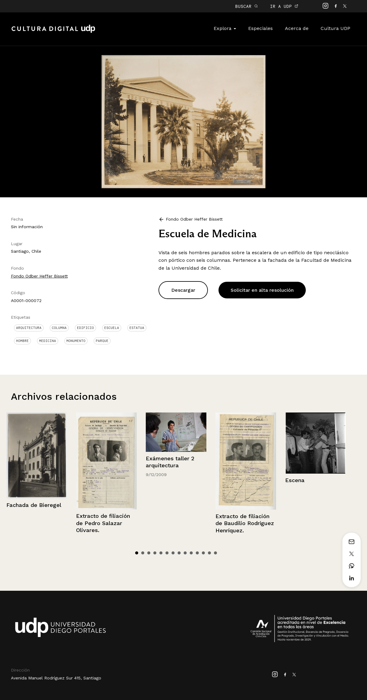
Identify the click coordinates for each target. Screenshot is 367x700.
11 (197, 552)
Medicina (47, 341)
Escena (295, 480)
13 (209, 552)
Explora (225, 28)
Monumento (75, 341)
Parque (102, 341)
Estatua (136, 328)
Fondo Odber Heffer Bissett (39, 276)
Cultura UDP (335, 28)
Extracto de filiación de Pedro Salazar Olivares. (103, 523)
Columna (59, 328)
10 (191, 552)
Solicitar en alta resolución (262, 290)
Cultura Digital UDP (53, 32)
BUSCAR (246, 6)
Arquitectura (29, 328)
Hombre (22, 341)
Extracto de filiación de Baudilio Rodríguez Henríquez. (244, 523)
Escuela (111, 328)
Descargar (183, 290)
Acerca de (297, 28)
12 (203, 552)
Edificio (85, 328)
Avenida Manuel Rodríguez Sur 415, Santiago (56, 677)
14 (215, 552)
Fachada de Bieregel (33, 505)
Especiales (260, 28)
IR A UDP (284, 6)
